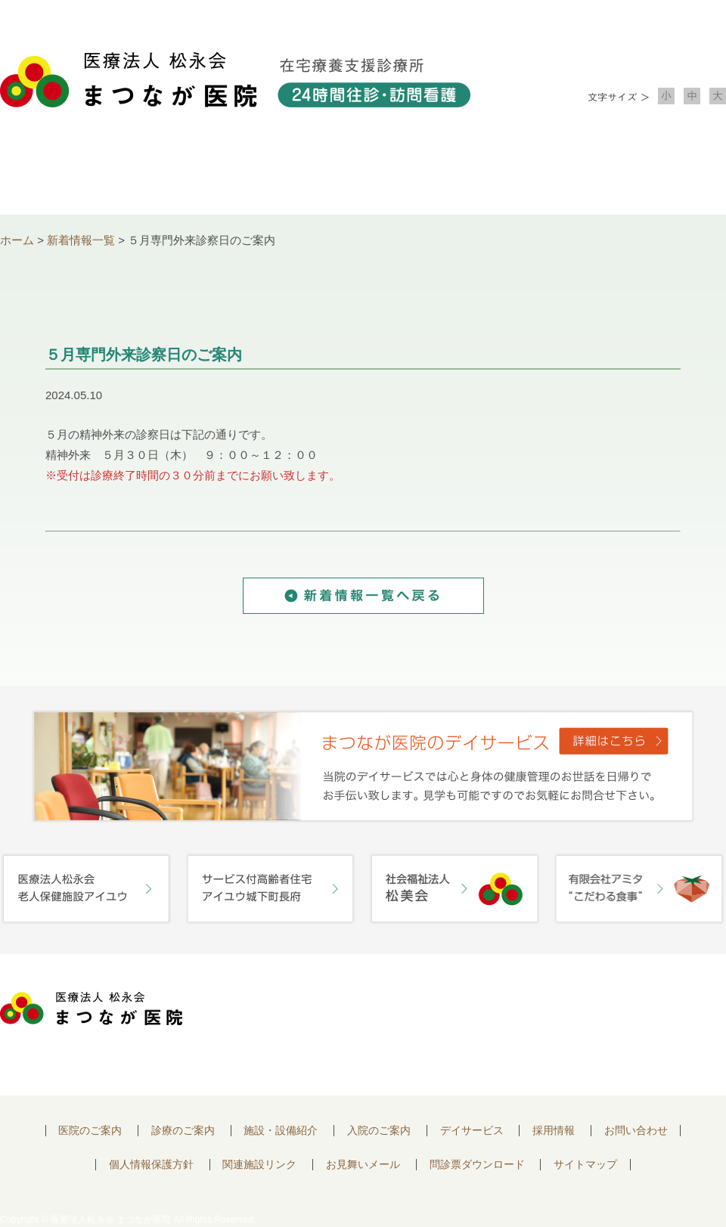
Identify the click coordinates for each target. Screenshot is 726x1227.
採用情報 (553, 1130)
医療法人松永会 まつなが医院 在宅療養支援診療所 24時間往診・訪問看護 (235, 79)
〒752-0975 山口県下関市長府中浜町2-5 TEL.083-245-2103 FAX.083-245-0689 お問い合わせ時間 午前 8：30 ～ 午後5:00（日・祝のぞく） (360, 1024)
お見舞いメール (363, 1164)
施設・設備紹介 (363, 174)
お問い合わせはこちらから (637, 1013)
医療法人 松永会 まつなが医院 (91, 1008)
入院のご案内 (508, 174)
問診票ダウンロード (477, 1164)
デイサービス (472, 1130)
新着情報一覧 (81, 240)
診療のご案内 (217, 174)
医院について (72, 174)
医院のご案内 (90, 1130)
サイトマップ (585, 1164)
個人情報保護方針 (151, 1164)
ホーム (17, 240)
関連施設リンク (259, 1164)
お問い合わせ (653, 174)
